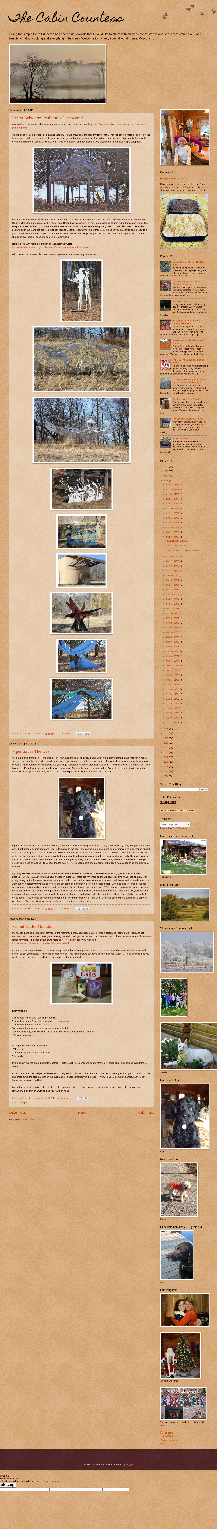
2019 (166, 743)
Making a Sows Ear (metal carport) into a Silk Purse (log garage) (190, 380)
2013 (166, 471)
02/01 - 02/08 (173, 499)
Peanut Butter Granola (32, 926)
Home (82, 1112)
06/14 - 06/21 (173, 604)
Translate (180, 828)
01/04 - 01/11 (173, 484)
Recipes (24, 1102)
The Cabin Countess (66, 19)
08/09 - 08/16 (173, 627)
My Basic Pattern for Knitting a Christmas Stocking (187, 283)
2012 (166, 466)
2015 (166, 480)
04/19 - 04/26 (173, 566)
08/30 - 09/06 (173, 642)
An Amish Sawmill (181, 438)
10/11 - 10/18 (173, 670)
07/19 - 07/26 (173, 613)
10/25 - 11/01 (173, 680)
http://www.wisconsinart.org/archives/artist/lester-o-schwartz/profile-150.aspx (51, 247)
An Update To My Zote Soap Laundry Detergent (186, 322)
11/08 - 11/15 (173, 689)
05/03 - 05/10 (173, 575)
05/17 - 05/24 (173, 585)
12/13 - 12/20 (173, 713)
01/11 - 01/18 (173, 489)
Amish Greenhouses (182, 301)
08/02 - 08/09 (173, 623)
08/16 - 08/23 (173, 632)
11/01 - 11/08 (173, 684)
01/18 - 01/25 (173, 494)
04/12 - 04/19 (173, 561)
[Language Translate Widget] (175, 824)
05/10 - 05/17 (173, 580)
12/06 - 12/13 (173, 708)
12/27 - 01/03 (173, 722)
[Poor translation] (11, 1485)
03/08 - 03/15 (173, 522)
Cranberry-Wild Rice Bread (186, 399)
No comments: (63, 733)
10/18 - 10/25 (173, 675)
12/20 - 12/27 (173, 718)
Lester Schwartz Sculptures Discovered (47, 117)
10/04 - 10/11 (173, 665)
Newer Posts (17, 1112)
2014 (166, 476)
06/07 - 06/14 (173, 599)
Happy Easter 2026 (171, 178)
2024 (166, 766)
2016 (166, 728)
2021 (166, 752)
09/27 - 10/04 (173, 661)
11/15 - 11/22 (173, 694)
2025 (166, 771)
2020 (166, 747)
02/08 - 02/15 (173, 503)
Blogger (129, 1464)
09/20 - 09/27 (173, 656)
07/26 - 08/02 (173, 618)
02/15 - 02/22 (173, 508)
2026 (166, 776)
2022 (166, 757)
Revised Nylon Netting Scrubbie (188, 419)
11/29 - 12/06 (173, 703)
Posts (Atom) (28, 1119)
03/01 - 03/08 (173, 518)
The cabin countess (168, 1434)
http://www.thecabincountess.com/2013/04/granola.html (40, 943)
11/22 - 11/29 (173, 699)
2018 (166, 738)
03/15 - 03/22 (173, 527)
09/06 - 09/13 (173, 646)
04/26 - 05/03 (173, 571)
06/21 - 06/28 (173, 608)
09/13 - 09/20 (173, 651)
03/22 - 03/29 (173, 532)
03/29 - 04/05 (173, 537)
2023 (166, 762)
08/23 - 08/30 (173, 637)
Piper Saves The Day (31, 751)
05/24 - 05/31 (173, 589)
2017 (166, 733)
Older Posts (146, 1112)
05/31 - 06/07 (173, 594)
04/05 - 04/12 (173, 556)
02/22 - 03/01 (173, 513)
